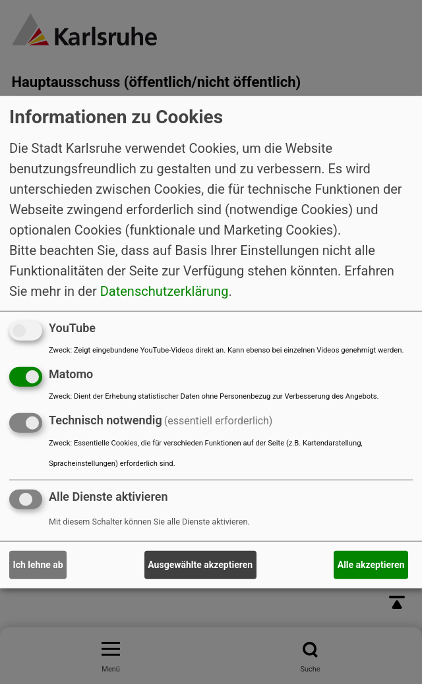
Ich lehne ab (38, 564)
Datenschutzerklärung (164, 291)
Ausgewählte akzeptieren (200, 564)
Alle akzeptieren (371, 564)
